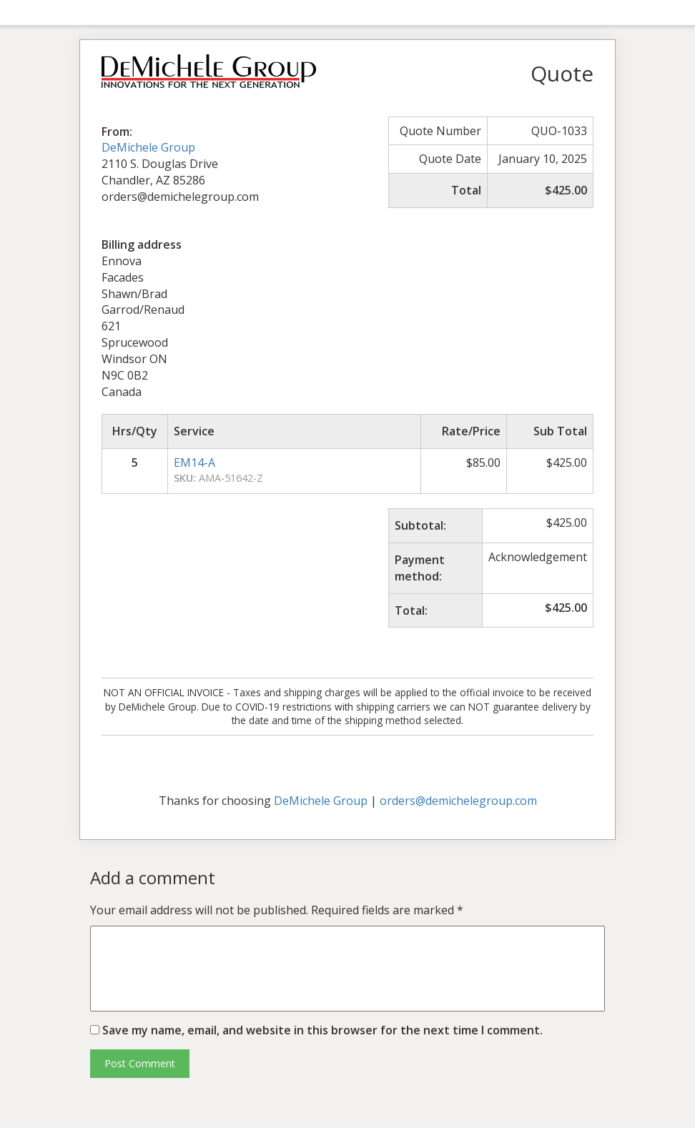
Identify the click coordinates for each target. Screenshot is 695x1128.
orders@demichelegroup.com (458, 800)
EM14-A (194, 462)
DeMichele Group (148, 147)
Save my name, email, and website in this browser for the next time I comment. (322, 1030)
